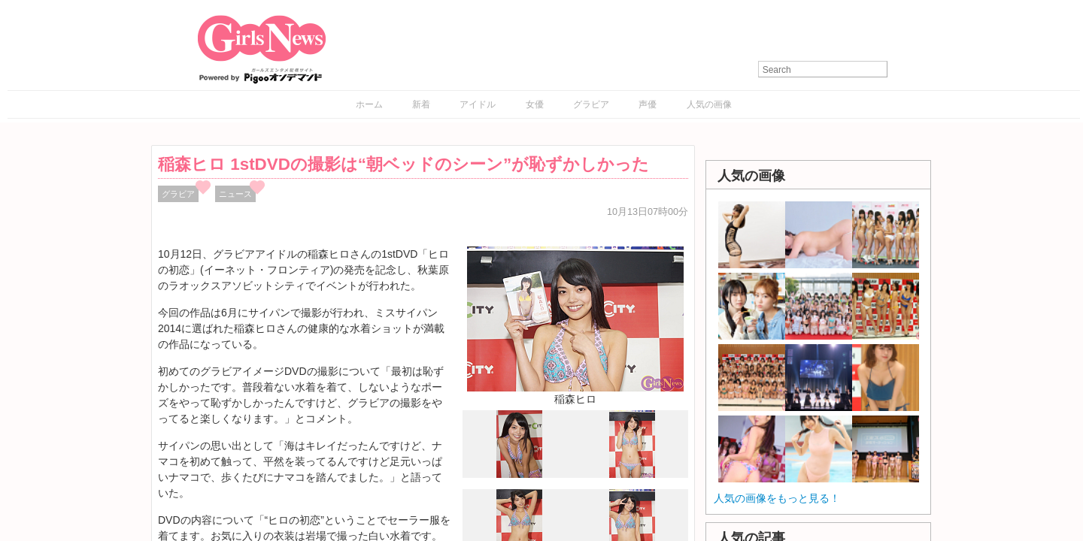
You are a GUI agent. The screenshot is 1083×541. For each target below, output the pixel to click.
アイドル (478, 104)
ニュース (235, 193)
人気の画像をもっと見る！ (777, 498)
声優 (648, 104)
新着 (421, 104)
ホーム (369, 104)
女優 (535, 104)
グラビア (591, 104)
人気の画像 (709, 104)
